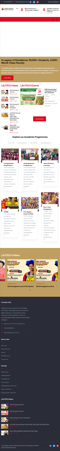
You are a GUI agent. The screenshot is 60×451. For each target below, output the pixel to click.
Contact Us (4, 359)
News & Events (5, 349)
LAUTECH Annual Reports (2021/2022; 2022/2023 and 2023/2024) (15, 116)
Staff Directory (5, 355)
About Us (4, 345)
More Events (39, 119)
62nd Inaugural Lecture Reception (14, 106)
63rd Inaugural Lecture (16, 411)
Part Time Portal (6, 389)
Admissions (4, 372)
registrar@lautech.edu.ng (10, 332)
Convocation (5, 382)
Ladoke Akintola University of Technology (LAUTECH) (23, 445)
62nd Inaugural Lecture (17, 404)
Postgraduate (5, 283)
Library (3, 352)
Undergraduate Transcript (9, 385)
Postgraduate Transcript (8, 392)
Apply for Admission (53, 1)
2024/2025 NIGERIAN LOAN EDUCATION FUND (24, 431)
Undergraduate (34, 283)
